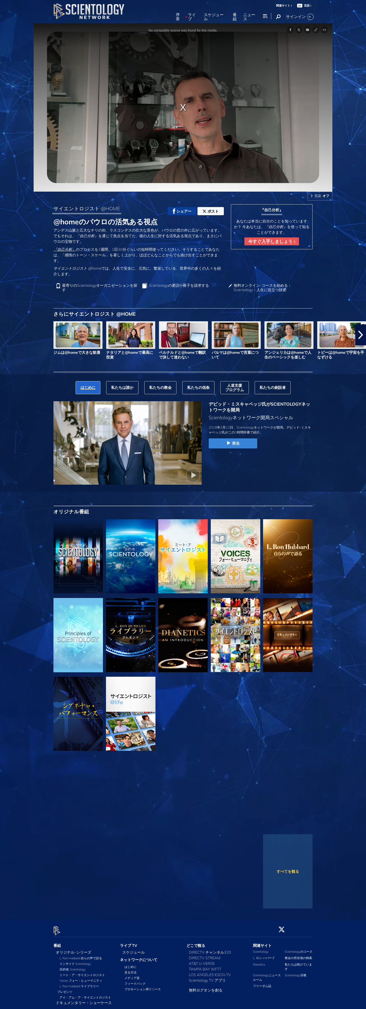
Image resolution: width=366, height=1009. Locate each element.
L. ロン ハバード (264, 955)
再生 (233, 443)
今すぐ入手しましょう (271, 241)
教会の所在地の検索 (298, 955)
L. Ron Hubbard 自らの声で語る (81, 955)
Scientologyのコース (299, 949)
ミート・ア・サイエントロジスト (82, 972)
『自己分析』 (64, 249)
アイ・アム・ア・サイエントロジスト (85, 995)
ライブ (192, 16)
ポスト (211, 211)
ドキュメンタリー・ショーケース (84, 1000)
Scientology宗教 (295, 972)
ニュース (249, 16)
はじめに (130, 964)
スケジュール (214, 16)
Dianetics (259, 961)
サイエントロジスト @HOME (86, 208)
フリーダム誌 (262, 983)
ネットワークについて (138, 957)
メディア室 (132, 975)
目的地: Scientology (73, 967)
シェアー (182, 211)
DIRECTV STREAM (205, 955)
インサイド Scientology (75, 961)
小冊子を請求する (179, 285)
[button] (360, 334)
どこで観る (196, 943)
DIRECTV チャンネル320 (210, 949)
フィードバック (135, 981)
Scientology (261, 949)
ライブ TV (128, 943)
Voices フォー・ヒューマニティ (81, 978)
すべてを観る (288, 871)
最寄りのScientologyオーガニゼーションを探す (99, 287)
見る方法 (130, 970)
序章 (178, 16)
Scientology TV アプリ (207, 977)
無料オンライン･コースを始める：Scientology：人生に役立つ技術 (263, 287)
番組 (235, 16)
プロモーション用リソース (142, 986)
